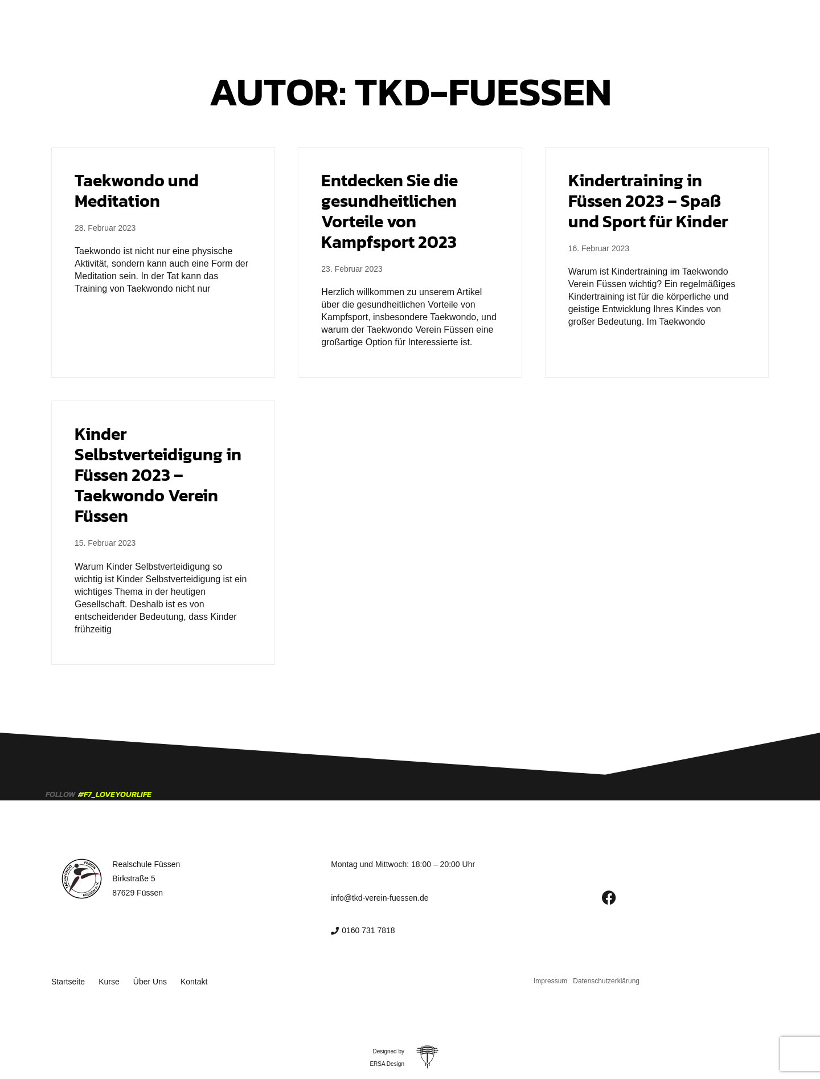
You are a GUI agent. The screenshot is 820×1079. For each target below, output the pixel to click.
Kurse (383, 24)
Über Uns (432, 24)
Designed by (388, 1048)
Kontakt (486, 24)
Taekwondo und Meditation (137, 190)
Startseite (333, 24)
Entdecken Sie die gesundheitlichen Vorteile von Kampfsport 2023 (389, 211)
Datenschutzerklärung (606, 979)
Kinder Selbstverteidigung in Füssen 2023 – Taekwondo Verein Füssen (158, 475)
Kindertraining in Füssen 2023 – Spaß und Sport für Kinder (648, 200)
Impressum (550, 979)
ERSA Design (387, 1061)
